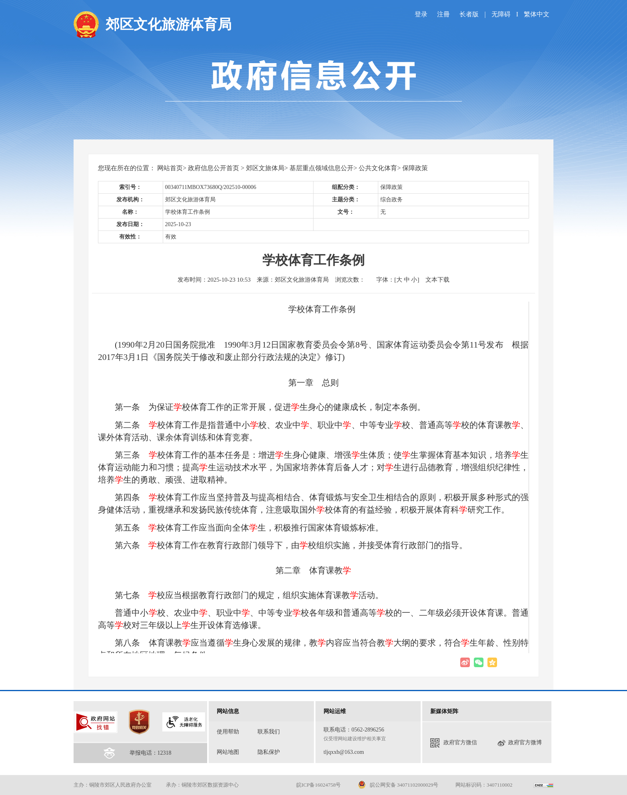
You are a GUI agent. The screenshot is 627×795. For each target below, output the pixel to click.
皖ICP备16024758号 (318, 785)
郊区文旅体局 (265, 168)
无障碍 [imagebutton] (501, 14)
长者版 (469, 14)
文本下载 (437, 279)
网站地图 (228, 752)
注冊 (443, 14)
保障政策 (415, 168)
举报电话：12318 (151, 753)
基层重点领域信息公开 (321, 168)
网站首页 (170, 168)
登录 (421, 14)
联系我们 (269, 732)
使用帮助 (228, 732)
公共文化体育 (378, 168)
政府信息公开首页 (213, 168)
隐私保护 (269, 752)
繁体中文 (536, 14)
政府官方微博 (519, 743)
